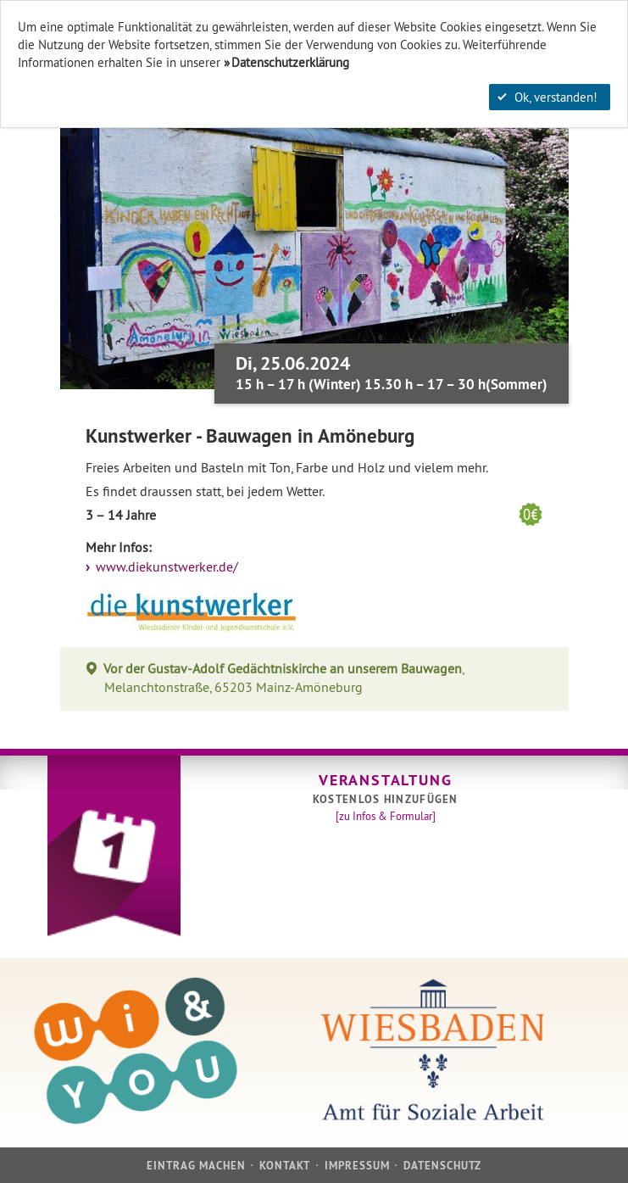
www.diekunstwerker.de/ (165, 567)
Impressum (357, 1165)
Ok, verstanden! (547, 97)
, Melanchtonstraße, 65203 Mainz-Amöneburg (284, 678)
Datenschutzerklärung (290, 62)
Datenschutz (442, 1165)
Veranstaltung (385, 780)
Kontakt (284, 1165)
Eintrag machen (197, 1165)
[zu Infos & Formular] (386, 816)
